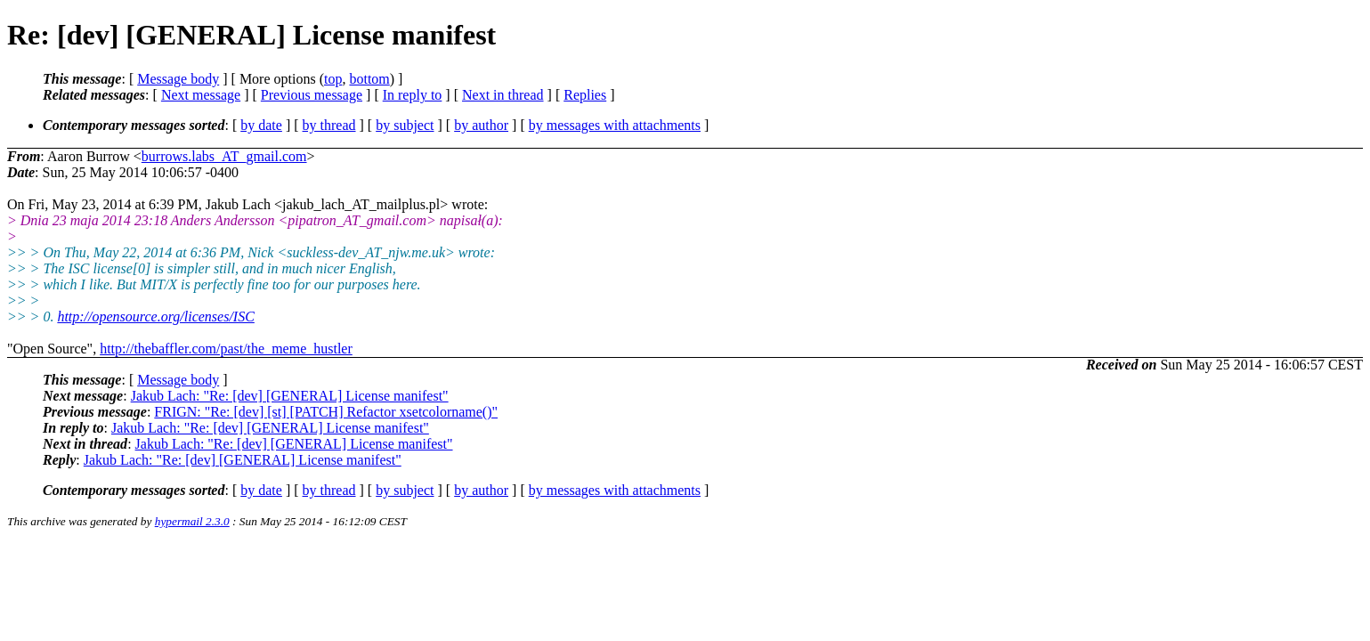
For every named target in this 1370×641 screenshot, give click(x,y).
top (333, 78)
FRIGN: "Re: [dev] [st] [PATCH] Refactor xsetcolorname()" (326, 411)
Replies (584, 94)
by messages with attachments (615, 125)
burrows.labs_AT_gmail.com (224, 156)
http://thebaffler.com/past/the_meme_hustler (226, 348)
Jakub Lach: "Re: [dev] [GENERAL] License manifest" (290, 395)
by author (481, 125)
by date (261, 125)
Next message (200, 94)
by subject (405, 125)
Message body (178, 78)
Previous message (311, 94)
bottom (369, 78)
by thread (329, 125)
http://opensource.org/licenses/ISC (155, 316)
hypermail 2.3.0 (192, 521)
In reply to (412, 94)
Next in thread (503, 94)
